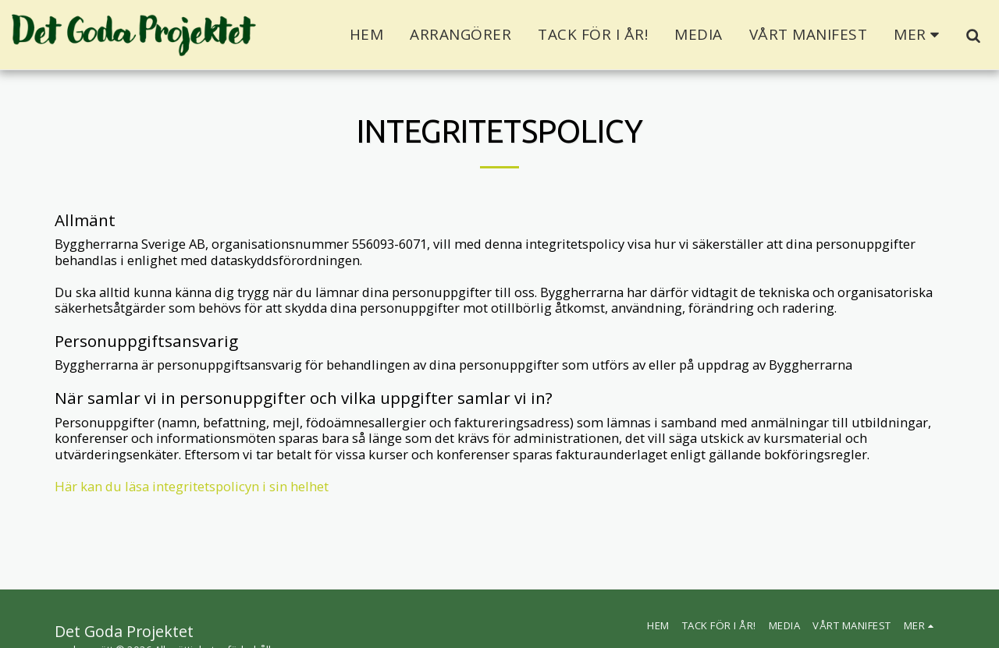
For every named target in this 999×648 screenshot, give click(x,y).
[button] (973, 35)
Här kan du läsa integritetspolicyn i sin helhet (192, 486)
